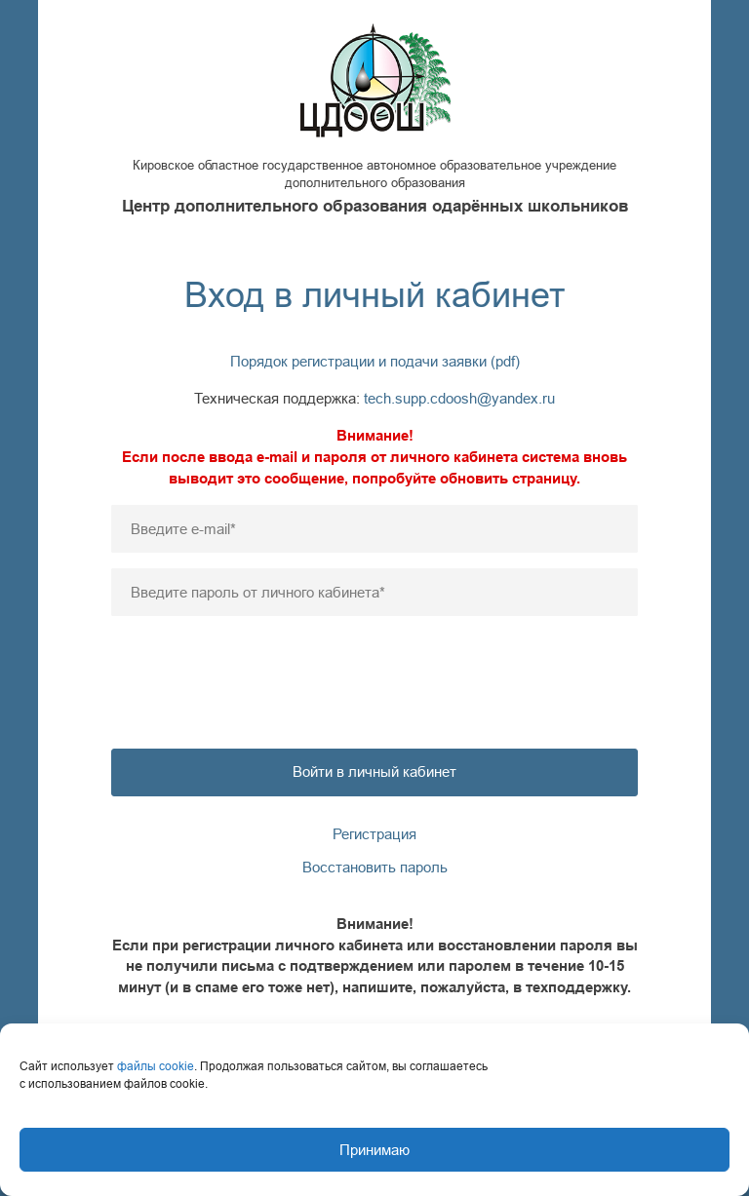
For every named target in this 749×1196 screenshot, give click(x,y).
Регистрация (374, 834)
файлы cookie (155, 1066)
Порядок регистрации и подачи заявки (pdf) (375, 361)
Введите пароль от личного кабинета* (258, 592)
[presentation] (374, 670)
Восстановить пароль (375, 867)
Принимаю (374, 1149)
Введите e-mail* (183, 529)
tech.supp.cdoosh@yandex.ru (459, 398)
